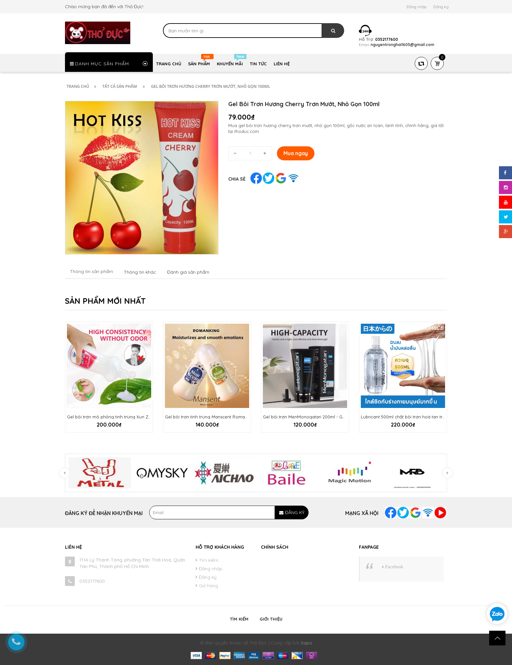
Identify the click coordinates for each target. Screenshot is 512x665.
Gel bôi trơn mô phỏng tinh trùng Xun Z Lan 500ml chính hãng (131, 416)
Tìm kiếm (208, 560)
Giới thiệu (271, 619)
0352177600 (92, 581)
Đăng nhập (416, 6)
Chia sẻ (237, 179)
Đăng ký (441, 6)
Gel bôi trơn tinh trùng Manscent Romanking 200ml (217, 416)
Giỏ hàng (208, 586)
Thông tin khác (140, 272)
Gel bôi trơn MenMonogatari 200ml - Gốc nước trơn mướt (321, 416)
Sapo (306, 643)
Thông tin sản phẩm (91, 271)
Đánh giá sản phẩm (188, 272)
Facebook (394, 566)
